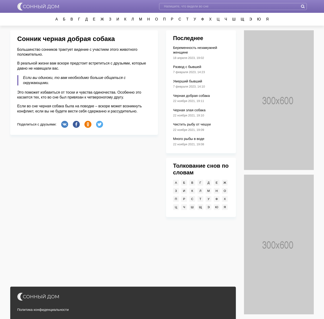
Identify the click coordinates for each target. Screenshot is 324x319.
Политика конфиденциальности (43, 310)
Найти (303, 6)
